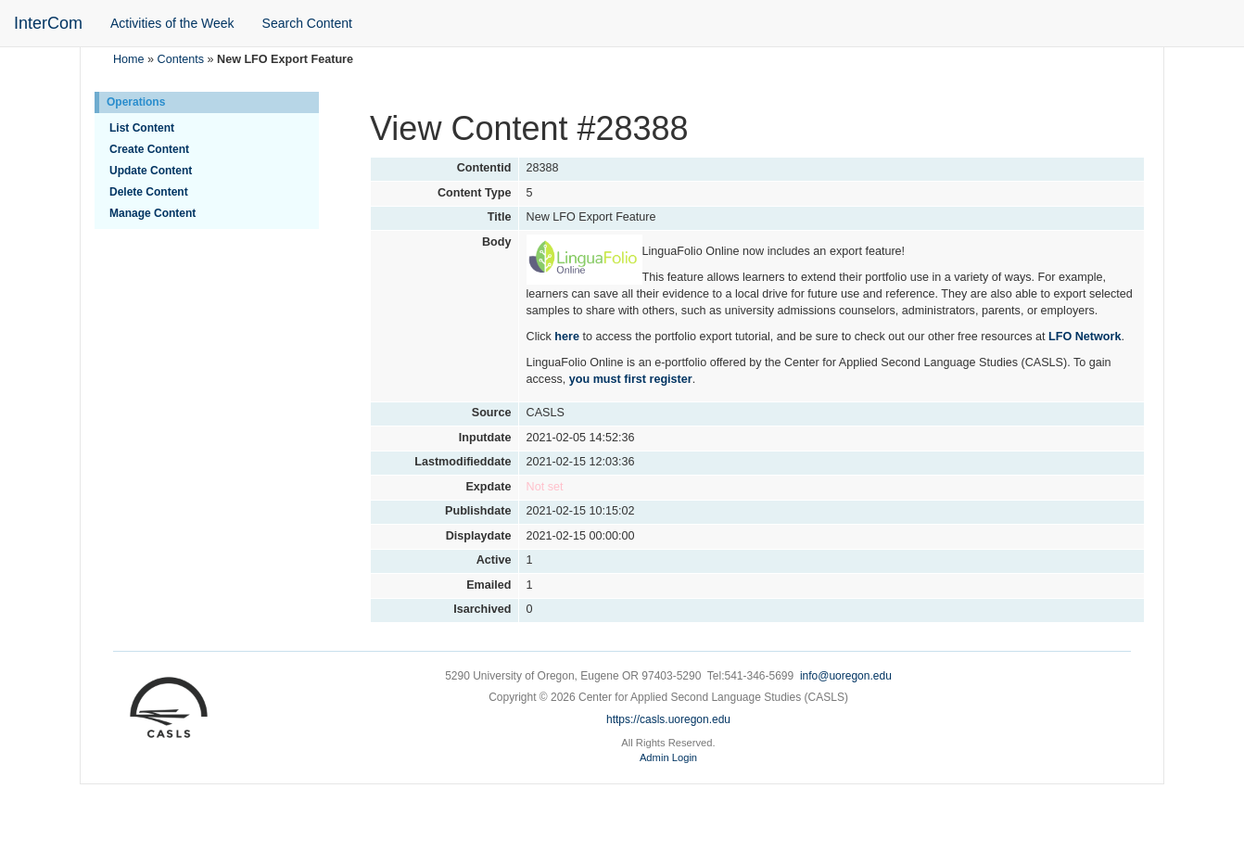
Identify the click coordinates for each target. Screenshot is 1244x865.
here (566, 336)
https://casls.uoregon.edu (668, 719)
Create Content (149, 149)
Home (129, 59)
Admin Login (668, 757)
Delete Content (148, 191)
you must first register (630, 379)
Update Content (150, 170)
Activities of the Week (172, 23)
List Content (141, 127)
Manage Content (152, 213)
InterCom (48, 23)
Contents (181, 59)
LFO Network (1084, 336)
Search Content (307, 23)
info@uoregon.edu (846, 675)
